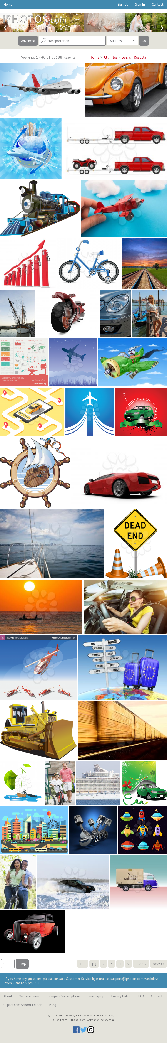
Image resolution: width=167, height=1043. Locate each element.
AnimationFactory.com (100, 1019)
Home (7, 4)
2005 (142, 964)
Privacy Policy (121, 996)
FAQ (141, 996)
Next (156, 964)
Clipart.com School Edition (22, 1005)
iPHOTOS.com (77, 1019)
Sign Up (123, 4)
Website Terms (30, 996)
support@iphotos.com (127, 978)
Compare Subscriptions (64, 996)
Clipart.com (60, 1019)
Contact (158, 4)
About (7, 996)
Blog (52, 1005)
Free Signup (95, 996)
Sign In (140, 4)
